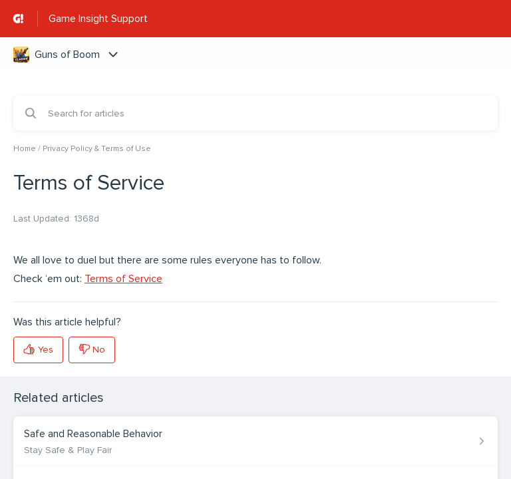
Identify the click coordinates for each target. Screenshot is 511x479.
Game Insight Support (98, 18)
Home (24, 149)
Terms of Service (123, 278)
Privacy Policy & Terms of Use (97, 149)
